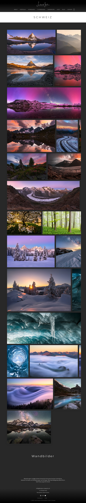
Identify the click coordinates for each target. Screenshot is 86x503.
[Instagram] (40, 495)
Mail (34, 478)
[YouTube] (45, 495)
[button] (74, 9)
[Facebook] (43, 495)
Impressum (40, 498)
